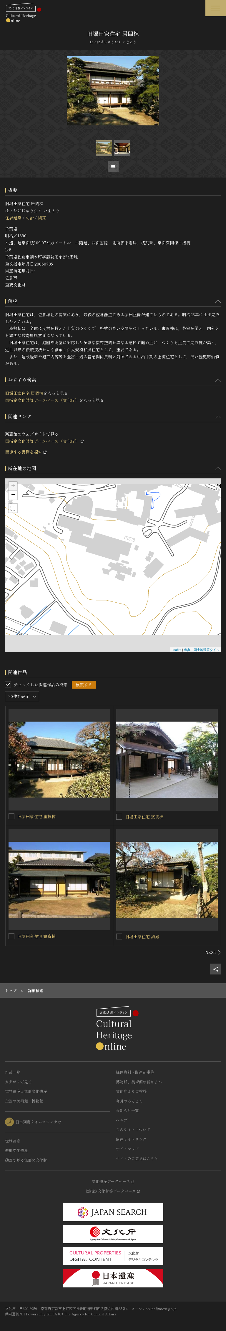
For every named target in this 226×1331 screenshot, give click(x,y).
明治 (30, 218)
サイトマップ (127, 1148)
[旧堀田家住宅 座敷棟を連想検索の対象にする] (11, 816)
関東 (42, 218)
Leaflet (176, 650)
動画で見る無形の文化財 (26, 1160)
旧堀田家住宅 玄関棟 (144, 817)
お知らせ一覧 (127, 1110)
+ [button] (13, 486)
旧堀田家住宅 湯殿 (142, 936)
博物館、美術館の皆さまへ (139, 1082)
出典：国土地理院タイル (202, 650)
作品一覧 (12, 1072)
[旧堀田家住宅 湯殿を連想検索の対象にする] (119, 936)
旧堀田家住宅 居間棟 (24, 393)
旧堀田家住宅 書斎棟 (36, 936)
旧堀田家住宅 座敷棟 (36, 816)
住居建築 (13, 218)
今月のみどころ (129, 1101)
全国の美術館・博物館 (24, 1101)
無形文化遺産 (16, 1150)
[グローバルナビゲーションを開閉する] (215, 8)
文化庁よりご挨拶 (131, 1091)
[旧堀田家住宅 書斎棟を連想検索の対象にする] (11, 936)
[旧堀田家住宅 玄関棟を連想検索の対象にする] (119, 817)
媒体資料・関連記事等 (135, 1072)
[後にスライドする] (213, 952)
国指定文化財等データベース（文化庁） (42, 400)
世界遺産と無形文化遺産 (26, 1091)
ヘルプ (121, 1120)
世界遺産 (12, 1141)
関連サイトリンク (131, 1139)
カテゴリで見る (18, 1082)
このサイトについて (133, 1129)
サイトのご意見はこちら (137, 1158)
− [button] (13, 495)
